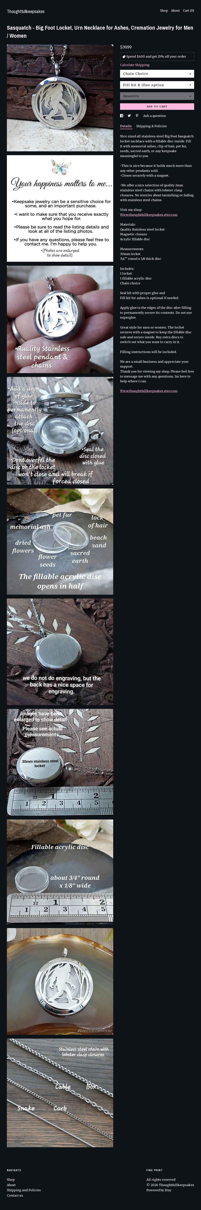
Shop (164, 10)
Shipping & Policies (151, 126)
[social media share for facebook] (122, 116)
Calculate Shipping (134, 65)
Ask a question (154, 116)
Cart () (188, 10)
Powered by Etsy (158, 1190)
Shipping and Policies (24, 1190)
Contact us (15, 1195)
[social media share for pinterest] (137, 116)
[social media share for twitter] (130, 116)
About (175, 10)
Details (126, 126)
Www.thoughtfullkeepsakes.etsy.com (148, 215)
